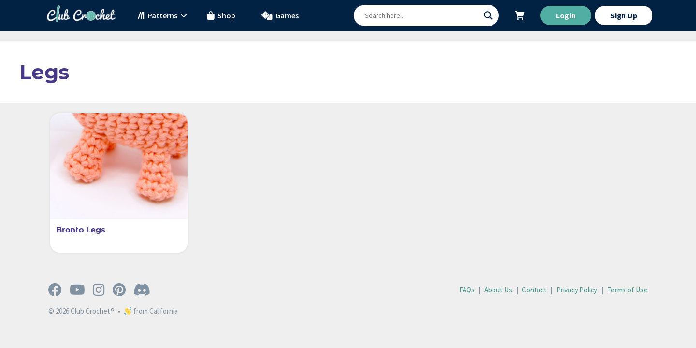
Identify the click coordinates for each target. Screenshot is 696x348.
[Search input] (422, 15)
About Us (498, 289)
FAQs (467, 289)
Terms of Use (627, 289)
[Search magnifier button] (488, 15)
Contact (534, 289)
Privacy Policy (576, 289)
